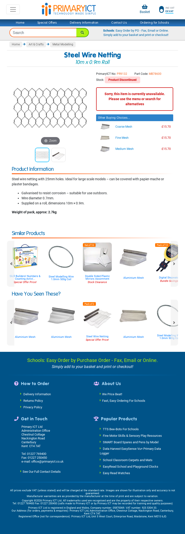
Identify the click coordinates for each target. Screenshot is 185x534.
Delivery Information (84, 22)
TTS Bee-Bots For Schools (121, 429)
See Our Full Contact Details (42, 471)
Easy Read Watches (116, 473)
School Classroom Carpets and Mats (127, 460)
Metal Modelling (63, 44)
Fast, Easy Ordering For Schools (123, 400)
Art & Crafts (36, 44)
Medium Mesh (124, 149)
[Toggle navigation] (13, 9)
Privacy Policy (32, 407)
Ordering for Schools (154, 22)
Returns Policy (33, 400)
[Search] (82, 32)
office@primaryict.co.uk (47, 461)
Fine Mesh (122, 137)
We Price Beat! (112, 394)
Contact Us (119, 22)
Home (20, 22)
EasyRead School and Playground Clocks (130, 466)
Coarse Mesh (123, 126)
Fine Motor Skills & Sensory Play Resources (132, 435)
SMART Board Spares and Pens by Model (131, 442)
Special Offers (47, 22)
